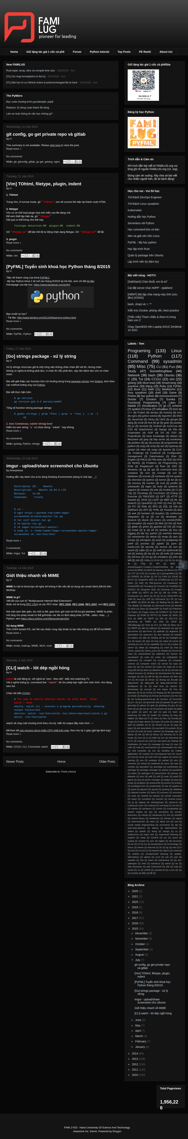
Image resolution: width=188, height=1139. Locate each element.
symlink (154, 837)
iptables (140, 725)
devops (154, 412)
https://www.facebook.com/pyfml (52, 284)
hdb (144, 715)
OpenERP (154, 609)
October (140, 944)
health (154, 715)
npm (175, 536)
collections (133, 660)
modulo (146, 754)
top (149, 553)
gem (176, 702)
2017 (135, 918)
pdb (150, 776)
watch (44, 746)
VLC (156, 625)
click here (55, 145)
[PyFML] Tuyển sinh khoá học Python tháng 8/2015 (58, 266)
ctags (169, 667)
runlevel (151, 805)
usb (167, 857)
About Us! (166, 51)
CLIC (179, 449)
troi (140, 850)
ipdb (130, 725)
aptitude (161, 631)
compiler (148, 660)
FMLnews (156, 459)
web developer (135, 866)
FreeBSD (173, 586)
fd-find (149, 692)
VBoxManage (134, 625)
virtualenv (162, 557)
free (176, 696)
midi (180, 747)
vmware (144, 490)
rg (133, 802)
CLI (25, 746)
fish (170, 523)
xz (139, 870)
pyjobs (160, 543)
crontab (161, 473)
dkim (176, 676)
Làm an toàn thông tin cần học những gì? (29, 113)
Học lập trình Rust (139, 248)
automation (133, 634)
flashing (144, 696)
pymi (174, 543)
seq (150, 812)
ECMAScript (164, 580)
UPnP (174, 621)
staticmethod (171, 828)
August (139, 954)
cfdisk (141, 647)
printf (130, 543)
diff (149, 676)
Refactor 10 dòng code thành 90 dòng (27, 107)
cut (157, 516)
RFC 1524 (32, 604)
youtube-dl (159, 870)
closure (174, 654)
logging (132, 533)
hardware (160, 476)
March (139, 1036)
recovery (164, 792)
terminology (172, 844)
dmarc (152, 680)
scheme (177, 405)
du (146, 686)
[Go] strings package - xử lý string (41, 356)
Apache (167, 449)
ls (147, 738)
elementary (133, 689)
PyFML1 (45, 277)
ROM (143, 615)
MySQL (136, 463)
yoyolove (133, 386)
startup (155, 828)
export (150, 523)
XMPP (134, 628)
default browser (135, 673)
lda (139, 734)
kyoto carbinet (154, 731)
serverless (164, 812)
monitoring (176, 439)
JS (161, 596)
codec (158, 657)
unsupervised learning (157, 854)
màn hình (153, 757)
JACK (146, 596)
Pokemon (177, 609)
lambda (164, 530)
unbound (177, 850)
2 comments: (13, 548)
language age (171, 731)
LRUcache (160, 599)
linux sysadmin (137, 392)
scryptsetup (172, 808)
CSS (130, 429)
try (147, 850)
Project (141, 412)
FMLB (143, 459)
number (131, 767)
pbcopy (174, 773)
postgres (141, 783)
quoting (165, 789)
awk (134, 513)
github (143, 705)
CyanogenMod (167, 573)
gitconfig (22, 161)
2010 (135, 1074)
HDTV (146, 592)
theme (140, 847)
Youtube (168, 510)
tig (167, 847)
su (176, 831)
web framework (154, 866)
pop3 (158, 540)
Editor (130, 583)
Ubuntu (169, 375)
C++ (130, 412)
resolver (160, 799)
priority (167, 783)
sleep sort (165, 821)
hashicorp (132, 715)
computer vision (148, 663)
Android (157, 426)
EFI (176, 580)
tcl (139, 844)
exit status (162, 689)
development (165, 673)
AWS (172, 563)
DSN (164, 576)
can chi (142, 644)
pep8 (175, 776)
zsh (138, 560)
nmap (165, 536)
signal (179, 818)
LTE (172, 599)
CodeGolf (155, 453)
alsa (179, 510)
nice (176, 760)
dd (166, 670)
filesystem (133, 439)
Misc (141, 366)
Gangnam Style (148, 589)
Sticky (151, 419)
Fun (172, 367)
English (132, 459)
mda (138, 747)
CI (176, 490)
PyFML (18, 333)
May (138, 1025)
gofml (146, 526)
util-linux (136, 557)
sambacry (147, 808)
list (172, 480)
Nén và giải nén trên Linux (143, 235)
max (176, 744)
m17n (130, 741)
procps (156, 442)
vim (16, 255)
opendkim (144, 767)
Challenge (138, 453)
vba (142, 860)
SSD (174, 466)
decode (174, 670)
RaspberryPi (146, 466)
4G (176, 560)
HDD (169, 459)
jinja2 (130, 728)
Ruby (163, 386)
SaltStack (133, 510)
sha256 (178, 815)
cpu (138, 667)
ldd (147, 734)
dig (156, 676)
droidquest (133, 686)
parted (165, 770)
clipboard (160, 654)
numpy (131, 540)
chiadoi (164, 651)
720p (143, 563)
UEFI (145, 510)
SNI (161, 618)
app (176, 628)
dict (142, 676)
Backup (159, 570)
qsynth (155, 789)
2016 (135, 923)
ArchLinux (172, 426)
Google (178, 589)
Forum (77, 51)
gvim (145, 712)
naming (131, 760)
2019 (135, 907)
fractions (166, 696)
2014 (135, 1053)
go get (39, 161)
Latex (172, 402)
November (141, 938)
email (17, 645)
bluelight (174, 638)
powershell (155, 783)
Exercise (132, 496)
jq (181, 728)
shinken (168, 818)
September (142, 949)
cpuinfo (148, 667)
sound (131, 550)
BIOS (149, 570)
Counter (152, 573)
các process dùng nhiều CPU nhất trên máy (44, 730)
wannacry (155, 863)
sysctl (175, 837)
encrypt (147, 689)
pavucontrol (160, 773)
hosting (165, 715)
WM (165, 625)
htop (176, 715)
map (167, 744)
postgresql (172, 540)
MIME (35, 645)
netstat (165, 760)
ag (144, 469)
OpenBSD (147, 503)
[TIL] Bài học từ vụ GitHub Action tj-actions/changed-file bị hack (41, 82)
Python (27, 333)
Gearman (165, 589)
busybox (160, 513)
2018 (135, 912)
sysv (152, 841)
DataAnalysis (156, 456)
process (145, 543)
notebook (155, 763)
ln (177, 734)
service (163, 547)
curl (175, 473)
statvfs (142, 831)
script (153, 446)
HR (164, 592)
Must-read (149, 382)
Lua (180, 599)
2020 (135, 901)
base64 (178, 634)
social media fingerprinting (141, 825)
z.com (172, 870)
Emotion (151, 399)
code (146, 657)
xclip (176, 866)
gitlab (32, 161)
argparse (173, 631)
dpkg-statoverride (168, 683)
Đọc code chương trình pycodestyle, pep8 (29, 101)
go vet (149, 709)
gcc (140, 702)
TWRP (148, 621)
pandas (178, 422)
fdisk (161, 523)
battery (134, 638)
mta (133, 757)
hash (175, 712)
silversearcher (138, 821)
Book (137, 389)
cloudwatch (133, 657)
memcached (151, 747)
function (164, 699)
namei (175, 757)
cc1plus (174, 644)
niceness (132, 763)
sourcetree (164, 825)
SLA (130, 618)
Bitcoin (170, 570)
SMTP (151, 618)
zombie (134, 873)
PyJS (175, 612)
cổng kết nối (133, 670)
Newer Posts (15, 761)
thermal (151, 847)
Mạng (149, 386)
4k (129, 563)
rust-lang (163, 805)
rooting (131, 805)
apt (153, 469)
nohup (144, 763)
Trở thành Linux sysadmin (143, 203)
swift (159, 550)
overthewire (172, 767)
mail (151, 741)
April (138, 1030)
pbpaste (132, 776)
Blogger (117, 1131)
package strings (80, 381)
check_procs (151, 651)
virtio (144, 863)
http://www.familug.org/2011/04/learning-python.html (46, 317)
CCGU (26, 693)
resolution (146, 799)
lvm (162, 738)
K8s (175, 429)
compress (162, 660)
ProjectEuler (134, 436)
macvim (141, 741)
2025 (135, 891)
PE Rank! (145, 51)
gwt (155, 712)
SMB (139, 618)
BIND (140, 570)
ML (176, 500)
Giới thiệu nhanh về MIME (32, 575)
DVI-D (131, 580)
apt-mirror (147, 631)
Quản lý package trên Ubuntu (145, 255)
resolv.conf (133, 547)
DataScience (146, 429)
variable (131, 860)
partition (135, 442)
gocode (160, 709)
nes (142, 760)
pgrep (130, 780)
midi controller (139, 751)
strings (36, 443)
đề (151, 873)
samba (134, 808)
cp (147, 516)
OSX (174, 432)
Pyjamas (132, 615)
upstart (131, 449)
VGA (147, 625)
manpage (156, 744)
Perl (169, 503)
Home (14, 51)
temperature (157, 844)
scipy (143, 446)
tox (157, 553)
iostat (175, 722)
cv (177, 667)
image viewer (144, 722)
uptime (147, 857)
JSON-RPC (172, 596)
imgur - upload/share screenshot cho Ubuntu (52, 465)
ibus (165, 718)
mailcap (25, 645)
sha (168, 815)
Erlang (174, 493)
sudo (160, 486)
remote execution (173, 796)
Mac (153, 602)
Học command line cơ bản (143, 229)
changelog (154, 647)
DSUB (175, 576)
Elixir (173, 456)
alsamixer (166, 628)
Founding (148, 586)
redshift (144, 796)
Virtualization (149, 405)
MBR (166, 500)
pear (166, 776)
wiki (168, 866)
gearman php (152, 702)
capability (155, 644)
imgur (17, 553)
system (136, 409)
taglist (161, 841)
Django (163, 429)
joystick (172, 728)
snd (176, 821)
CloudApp (142, 493)
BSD (175, 409)
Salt (175, 506)
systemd (172, 486)
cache (175, 641)
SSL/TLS (173, 618)
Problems (151, 463)
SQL (165, 506)
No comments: (14, 156)
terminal (143, 426)
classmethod (144, 654)
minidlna (165, 751)
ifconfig (174, 718)
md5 (130, 747)
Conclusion (159, 493)
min (154, 751)
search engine (135, 812)
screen (159, 808)
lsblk (154, 738)
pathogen (146, 773)
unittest (135, 854)
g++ (133, 702)
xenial (130, 870)
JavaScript (137, 419)
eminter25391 (174, 520)
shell (158, 392)
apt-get (174, 419)
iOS (169, 526)
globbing (163, 705)
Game (173, 392)
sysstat (141, 841)
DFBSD (135, 576)
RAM (130, 466)
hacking (168, 412)
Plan (179, 503)
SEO (155, 506)
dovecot (132, 520)
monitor (150, 483)
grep (146, 439)
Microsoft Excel (163, 605)
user (176, 857)
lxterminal (173, 738)
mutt (49, 645)
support (131, 837)
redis (133, 796)
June (138, 1020)
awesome (148, 634)
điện (144, 873)
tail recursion (175, 841)
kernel (162, 480)
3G (170, 560)
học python (147, 396)
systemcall (172, 550)
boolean (145, 513)
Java (138, 599)
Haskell (132, 500)
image (131, 722)
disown (166, 676)
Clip (130, 493)
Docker (132, 399)
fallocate (132, 692)
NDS (133, 609)
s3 (180, 805)
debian (174, 436)
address (153, 628)
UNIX (162, 419)
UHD (161, 621)
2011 (135, 1069)
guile (166, 422)
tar (132, 844)
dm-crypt (139, 680)
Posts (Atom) (68, 771)
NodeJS (132, 503)
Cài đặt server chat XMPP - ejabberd (150, 287)
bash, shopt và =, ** (140, 304)
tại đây (90, 281)
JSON (144, 500)
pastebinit (177, 770)
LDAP (155, 500)
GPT (162, 496)
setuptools (157, 815)
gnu (173, 705)
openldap (158, 767)
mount (179, 754)
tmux (148, 409)
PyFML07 (163, 612)
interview (136, 480)
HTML (175, 592)
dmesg (162, 680)
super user (149, 834)
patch (134, 773)
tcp (145, 844)
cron (147, 473)
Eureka (170, 399)
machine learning (172, 533)
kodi (141, 731)
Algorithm (167, 416)
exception (137, 523)
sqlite (142, 550)
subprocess (133, 834)
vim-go (149, 557)
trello (166, 553)
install (135, 530)
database (133, 476)
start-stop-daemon (137, 828)
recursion (177, 792)
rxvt (173, 805)
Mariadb (147, 605)
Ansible (167, 490)
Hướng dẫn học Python (142, 216)
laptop (131, 734)
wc (176, 863)
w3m (175, 557)
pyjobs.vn (177, 786)
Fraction (161, 586)
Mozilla (178, 605)
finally (134, 696)
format (155, 696)
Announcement (168, 396)
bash (151, 375)
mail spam (162, 741)
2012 (135, 1064)
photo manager (152, 780)
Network (134, 375)
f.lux (176, 689)
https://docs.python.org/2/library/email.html (45, 618)
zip (180, 870)
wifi (129, 560)
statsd (131, 831)
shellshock (154, 818)
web (156, 490)
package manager (149, 770)
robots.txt (173, 802)
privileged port (138, 786)
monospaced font (162, 754)
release (156, 796)
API (158, 563)
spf (176, 825)
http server (159, 439)
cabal (165, 641)
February (141, 1041)
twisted (155, 850)
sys (165, 837)
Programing (139, 350)
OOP (150, 432)
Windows (133, 469)
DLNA (147, 576)
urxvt (157, 857)
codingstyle (172, 657)
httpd (140, 718)
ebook (145, 520)
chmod (175, 651)
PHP (160, 503)
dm (129, 680)
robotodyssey (157, 802)
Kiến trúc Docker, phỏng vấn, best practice (153, 310)
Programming (170, 463)
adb (143, 628)
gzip (165, 712)
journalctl (160, 728)
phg (139, 780)
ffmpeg (160, 692)
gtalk (179, 709)
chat (176, 647)
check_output (134, 651)
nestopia (153, 760)
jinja (176, 725)
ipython (150, 480)
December (141, 933)
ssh (162, 446)
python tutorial (149, 416)
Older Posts (107, 761)
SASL (175, 615)
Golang (98, 381)
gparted (158, 526)
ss (151, 550)
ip (145, 530)
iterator (158, 725)
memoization (167, 747)
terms (130, 847)
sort (175, 547)
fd (141, 692)
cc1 (165, 644)
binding (154, 638)
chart (166, 647)
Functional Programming (144, 402)
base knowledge (155, 436)
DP (156, 576)
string (154, 831)
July (138, 960)
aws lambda (164, 634)
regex (148, 486)
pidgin (167, 780)
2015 (135, 928)
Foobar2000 (133, 586)
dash (146, 670)
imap (179, 526)
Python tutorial (99, 51)
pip (146, 442)
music (142, 757)
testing (139, 553)
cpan (130, 667)
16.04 (157, 560)
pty (166, 786)
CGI (180, 570)
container (133, 473)
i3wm (156, 718)
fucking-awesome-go (145, 699)
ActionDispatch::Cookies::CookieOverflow (148, 567)
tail (129, 553)
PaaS (165, 609)
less (175, 530)
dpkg (130, 422)
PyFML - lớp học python (142, 242)
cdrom (131, 647)
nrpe (176, 763)
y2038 (147, 870)
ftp (129, 699)
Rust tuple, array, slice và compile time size (30, 70)
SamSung (132, 621)
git (15, 161)
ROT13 (153, 615)
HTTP (174, 496)
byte (148, 641)
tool (174, 847)
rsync (141, 805)
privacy (178, 783)
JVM (130, 599)
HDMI (134, 592)
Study (132, 371)
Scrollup (183, 565)
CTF (133, 573)
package (132, 770)
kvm (179, 412)
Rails (144, 506)
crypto (159, 667)
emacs (157, 520)
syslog (131, 841)
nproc (167, 763)
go (164, 405)
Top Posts (124, 51)
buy (129, 641)
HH (155, 592)
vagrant (132, 490)
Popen (134, 612)
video (143, 449)
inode (166, 722)
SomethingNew (161, 371)
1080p (147, 560)
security (149, 547)
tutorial (178, 553)
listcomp (168, 734)
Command (34, 746)
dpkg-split (149, 683)
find (150, 422)
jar (168, 725)
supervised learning (168, 834)
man (145, 744)
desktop (151, 673)
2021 (135, 896)
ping (176, 780)
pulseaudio (134, 486)
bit (164, 638)
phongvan (145, 540)
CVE (142, 573)
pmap (130, 783)
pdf (158, 776)
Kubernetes (135, 210)
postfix (173, 483)
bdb (144, 638)
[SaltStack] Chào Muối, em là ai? (147, 281)
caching (131, 644)
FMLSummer (155, 583)
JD (154, 596)
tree (133, 850)
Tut (23, 553)
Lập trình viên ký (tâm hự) (143, 261)
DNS (179, 416)
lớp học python (149, 533)
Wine (173, 625)
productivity (155, 786)
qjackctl (143, 789)
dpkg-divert (133, 683)
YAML (156, 510)
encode (146, 476)
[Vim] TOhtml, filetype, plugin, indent (43, 183)
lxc (180, 480)
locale (130, 738)
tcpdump (173, 446)
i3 (148, 718)
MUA (42, 645)
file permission (175, 692)
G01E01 (132, 589)
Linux (176, 350)
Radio (165, 615)
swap (143, 837)
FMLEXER (148, 496)
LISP (148, 599)
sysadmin (172, 361)
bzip (156, 641)
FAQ (141, 583)
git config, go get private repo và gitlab (46, 134)
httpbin (131, 718)
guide (134, 712)
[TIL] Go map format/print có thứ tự (25, 76)
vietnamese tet (165, 860)
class (130, 654)
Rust (162, 466)
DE (180, 573)
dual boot (158, 686)
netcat (153, 536)
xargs (154, 449)
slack (152, 821)
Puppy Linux (148, 612)
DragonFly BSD (146, 580)
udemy (166, 850)
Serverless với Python (141, 223)
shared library (138, 818)
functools (177, 699)
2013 (135, 1058)
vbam (151, 860)
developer (171, 516)
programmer (171, 442)
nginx (57, 161)
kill (152, 530)
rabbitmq (177, 789)
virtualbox (162, 409)
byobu (138, 641)
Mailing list (165, 602)
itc (150, 725)
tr (181, 847)
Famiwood (172, 583)
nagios (165, 757)
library (156, 734)
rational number (138, 792)
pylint (133, 789)
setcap (144, 815)
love (140, 738)
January (140, 1046)
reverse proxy (175, 799)
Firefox (132, 396)
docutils (174, 680)
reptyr (134, 799)
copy (175, 663)
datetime (156, 670)
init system (176, 476)
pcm (142, 776)
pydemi (132, 446)
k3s (133, 731)
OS (162, 432)
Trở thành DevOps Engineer (145, 197)
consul (165, 663)
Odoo (142, 609)
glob (152, 705)
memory (136, 483)
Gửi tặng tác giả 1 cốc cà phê (45, 51)
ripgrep (142, 802)
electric (173, 686)
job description (144, 728)
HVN (179, 459)
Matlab (132, 405)
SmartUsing (169, 382)
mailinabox (133, 744)
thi (160, 847)
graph (170, 709)
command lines (169, 469)
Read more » (13, 148)
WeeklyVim (168, 389)
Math (151, 389)
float (179, 523)
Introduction (133, 596)
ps (133, 426)
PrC (134, 506)
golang (48, 161)
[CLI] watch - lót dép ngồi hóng (38, 667)
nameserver (138, 536)
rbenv (153, 792)
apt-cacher (133, 631)
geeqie (167, 702)
